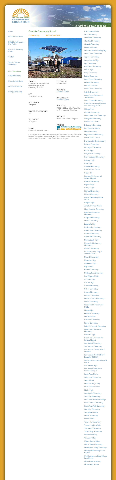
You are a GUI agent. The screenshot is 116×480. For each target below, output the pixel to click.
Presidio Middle (89, 317)
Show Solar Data (54, 35)
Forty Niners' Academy (92, 154)
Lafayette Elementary (91, 218)
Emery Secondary (90, 131)
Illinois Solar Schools (15, 81)
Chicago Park (89, 109)
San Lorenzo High (90, 366)
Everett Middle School (92, 138)
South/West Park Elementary (94, 406)
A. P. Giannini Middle (91, 31)
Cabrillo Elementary (91, 92)
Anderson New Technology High (95, 50)
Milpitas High (88, 267)
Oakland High (89, 283)
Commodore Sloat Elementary (95, 115)
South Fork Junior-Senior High (95, 400)
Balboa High (88, 70)
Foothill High (88, 151)
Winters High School (91, 464)
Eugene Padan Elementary (93, 135)
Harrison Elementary (91, 181)
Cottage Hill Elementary (92, 119)
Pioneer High (88, 310)
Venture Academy (90, 435)
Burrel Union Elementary (93, 89)
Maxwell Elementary (91, 257)
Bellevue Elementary (91, 82)
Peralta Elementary (91, 302)
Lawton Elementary (91, 221)
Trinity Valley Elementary (93, 432)
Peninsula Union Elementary (94, 298)
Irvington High (89, 203)
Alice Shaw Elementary (92, 38)
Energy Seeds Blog (15, 92)
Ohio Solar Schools (15, 86)
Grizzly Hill (88, 173)
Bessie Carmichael (91, 86)
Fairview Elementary (91, 144)
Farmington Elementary (92, 147)
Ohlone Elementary (91, 289)
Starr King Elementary (92, 409)
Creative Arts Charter (91, 122)
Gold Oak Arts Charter (92, 170)
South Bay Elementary (92, 396)
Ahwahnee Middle (90, 47)
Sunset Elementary (91, 416)
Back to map (34, 35)
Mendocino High (90, 260)
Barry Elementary (90, 73)
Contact (11, 57)
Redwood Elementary (92, 320)
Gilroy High (88, 163)
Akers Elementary (90, 35)
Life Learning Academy (92, 227)
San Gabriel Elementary (92, 343)
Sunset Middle (89, 419)
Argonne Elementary (91, 57)
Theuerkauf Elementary (92, 428)
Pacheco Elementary (91, 295)
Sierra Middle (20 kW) (92, 384)
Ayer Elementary (90, 63)
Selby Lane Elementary (92, 377)
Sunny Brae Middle (91, 412)
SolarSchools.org (14, 76)
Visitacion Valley (90, 438)
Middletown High (90, 263)
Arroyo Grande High (91, 60)
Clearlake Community (92, 112)
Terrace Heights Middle (92, 425)
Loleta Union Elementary (93, 230)
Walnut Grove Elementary (93, 444)
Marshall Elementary (91, 248)
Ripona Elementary (91, 323)
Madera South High (91, 240)
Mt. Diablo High (89, 279)
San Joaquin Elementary (93, 346)
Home (10, 31)
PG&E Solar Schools (15, 37)
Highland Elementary (91, 191)
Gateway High (89, 160)
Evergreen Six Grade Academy (95, 141)
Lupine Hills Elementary (92, 237)
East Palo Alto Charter (92, 128)
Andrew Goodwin (63, 92)
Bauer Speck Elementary (93, 79)
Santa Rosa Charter (91, 374)
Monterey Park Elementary (93, 273)
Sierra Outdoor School (92, 387)
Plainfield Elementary (91, 313)
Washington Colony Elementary (95, 447)
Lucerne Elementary (91, 234)
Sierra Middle (89, 380)
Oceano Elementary (91, 286)
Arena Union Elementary (93, 54)
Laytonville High (90, 224)
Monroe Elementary (91, 270)
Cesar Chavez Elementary (93, 101)
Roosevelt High (89, 335)
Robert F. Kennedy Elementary (95, 326)
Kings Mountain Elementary (94, 209)
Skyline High (88, 390)
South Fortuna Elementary (93, 403)
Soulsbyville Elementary (92, 393)
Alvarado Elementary (91, 44)
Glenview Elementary (91, 166)
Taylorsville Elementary (92, 422)
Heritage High (89, 188)
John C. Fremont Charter (93, 206)
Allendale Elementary (91, 41)
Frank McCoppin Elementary (94, 157)
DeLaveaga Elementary (92, 125)
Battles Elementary (91, 76)
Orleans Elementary (91, 292)
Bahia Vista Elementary (92, 66)
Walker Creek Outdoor (92, 441)
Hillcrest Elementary (91, 194)
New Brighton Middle (91, 276)
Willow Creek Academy (92, 461)
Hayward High (89, 185)
